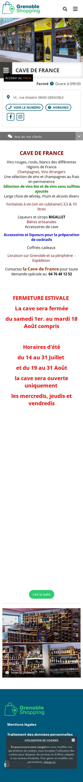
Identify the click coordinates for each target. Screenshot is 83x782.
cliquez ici (50, 762)
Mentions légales (21, 724)
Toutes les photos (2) (23, 672)
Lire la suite (41, 594)
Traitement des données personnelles (40, 734)
